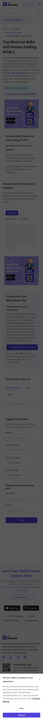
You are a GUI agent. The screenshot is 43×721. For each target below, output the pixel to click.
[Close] (40, 679)
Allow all (21, 715)
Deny (21, 708)
